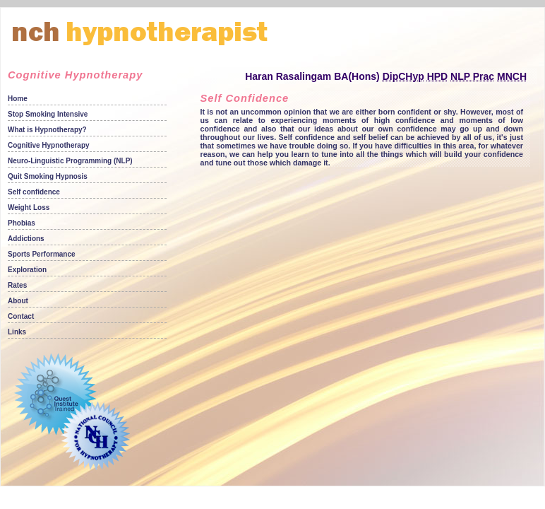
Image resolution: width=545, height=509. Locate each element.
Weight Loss (28, 207)
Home (18, 99)
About (18, 301)
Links (17, 332)
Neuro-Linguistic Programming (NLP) (70, 161)
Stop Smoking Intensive (48, 114)
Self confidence (34, 192)
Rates (17, 285)
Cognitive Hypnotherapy (49, 145)
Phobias (21, 223)
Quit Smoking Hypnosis (48, 176)
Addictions (26, 238)
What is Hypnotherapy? (47, 130)
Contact (21, 316)
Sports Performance (42, 254)
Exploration (27, 270)
